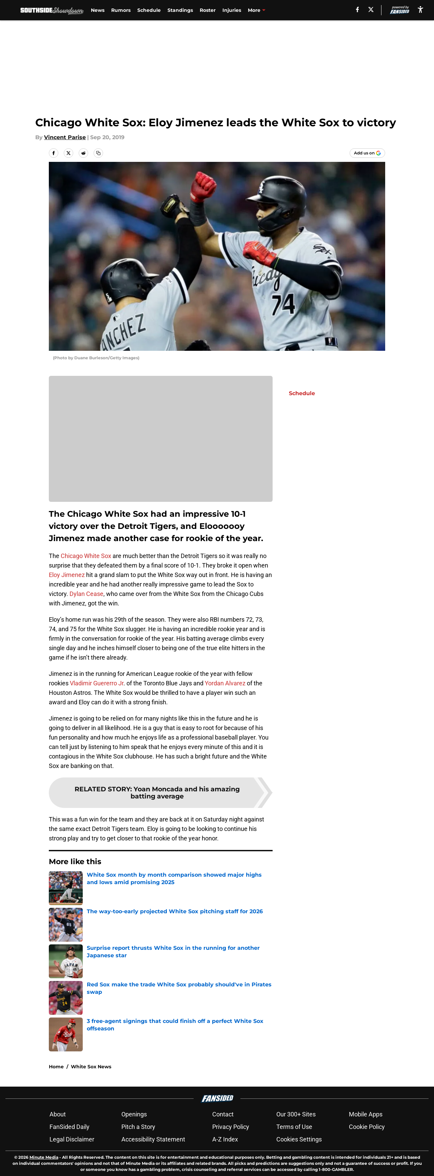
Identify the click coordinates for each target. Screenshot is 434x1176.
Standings (179, 10)
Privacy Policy (230, 1126)
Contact (223, 1114)
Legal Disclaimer (72, 1139)
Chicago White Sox (86, 555)
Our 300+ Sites (296, 1114)
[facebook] (357, 9)
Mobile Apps (365, 1114)
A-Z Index (225, 1139)
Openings (134, 1114)
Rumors (120, 10)
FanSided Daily (70, 1126)
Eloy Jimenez (67, 574)
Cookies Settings (299, 1139)
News (96, 10)
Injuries (230, 10)
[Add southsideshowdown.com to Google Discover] (367, 153)
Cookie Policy (367, 1126)
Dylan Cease (86, 593)
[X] (371, 9)
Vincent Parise (65, 137)
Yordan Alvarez (225, 683)
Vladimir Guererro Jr (96, 683)
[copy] (98, 153)
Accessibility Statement (153, 1139)
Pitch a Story (138, 1126)
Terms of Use (294, 1126)
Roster (207, 10)
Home (56, 1067)
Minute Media (43, 1157)
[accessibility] (420, 9)
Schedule (148, 10)
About (58, 1114)
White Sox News (91, 1067)
